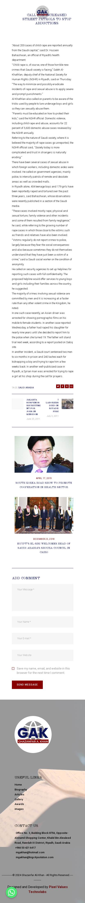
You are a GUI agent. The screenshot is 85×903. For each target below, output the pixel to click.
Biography (21, 789)
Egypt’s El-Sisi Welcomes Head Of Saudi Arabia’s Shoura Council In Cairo (43, 548)
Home (18, 784)
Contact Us (26, 826)
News (47, 11)
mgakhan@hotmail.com (29, 852)
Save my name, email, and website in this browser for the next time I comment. (43, 670)
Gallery (19, 799)
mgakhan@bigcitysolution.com (34, 857)
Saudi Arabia (26, 388)
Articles (19, 794)
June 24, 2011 (31, 11)
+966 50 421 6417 (25, 847)
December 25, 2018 (44, 539)
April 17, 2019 (44, 478)
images (19, 809)
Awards (19, 804)
